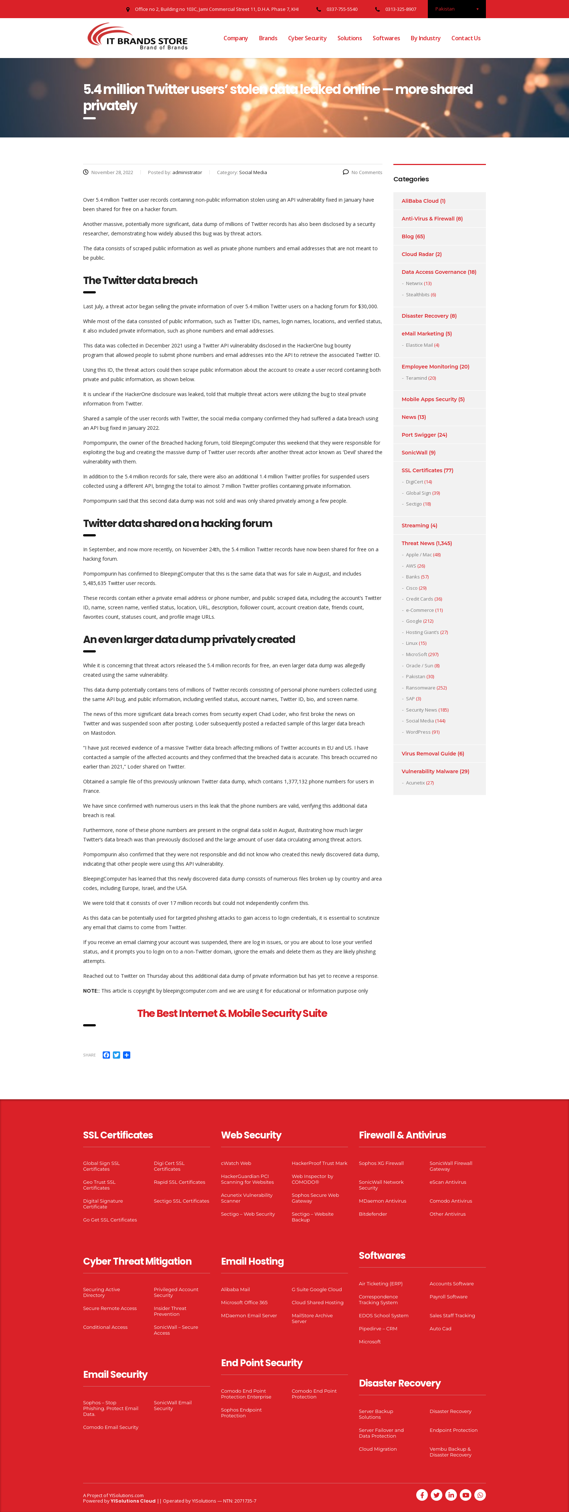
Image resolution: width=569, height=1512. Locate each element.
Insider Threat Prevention (170, 1311)
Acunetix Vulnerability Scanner (247, 1198)
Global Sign (418, 493)
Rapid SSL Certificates (179, 1182)
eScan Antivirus (448, 1182)
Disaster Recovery (425, 316)
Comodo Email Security (110, 1427)
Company (236, 38)
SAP (410, 698)
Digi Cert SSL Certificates (169, 1166)
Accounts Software (452, 1283)
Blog (408, 236)
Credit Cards (419, 599)
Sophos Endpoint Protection (241, 1412)
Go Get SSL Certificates (110, 1220)
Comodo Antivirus (451, 1201)
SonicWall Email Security (173, 1405)
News (409, 417)
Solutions (349, 38)
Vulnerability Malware (430, 771)
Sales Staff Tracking (452, 1315)
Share (89, 1055)
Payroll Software (449, 1296)
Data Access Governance (434, 272)
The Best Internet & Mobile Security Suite (232, 1013)
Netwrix (414, 283)
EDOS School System (384, 1315)
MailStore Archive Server (312, 1318)
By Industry (426, 38)
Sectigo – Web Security (248, 1214)
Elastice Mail (419, 345)
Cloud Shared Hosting (318, 1302)
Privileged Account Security (176, 1292)
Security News (421, 709)
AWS (411, 566)
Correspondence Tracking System (378, 1299)
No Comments (362, 172)
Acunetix (415, 782)
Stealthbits (418, 294)
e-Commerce (420, 610)
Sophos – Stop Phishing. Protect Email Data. (110, 1408)
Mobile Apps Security (429, 399)
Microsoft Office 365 (244, 1302)
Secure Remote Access (110, 1308)
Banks (413, 576)
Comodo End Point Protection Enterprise (246, 1394)
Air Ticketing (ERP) (381, 1283)
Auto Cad (440, 1328)
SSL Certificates (422, 470)
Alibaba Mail (235, 1289)
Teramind (416, 378)
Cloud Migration (378, 1449)
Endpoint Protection (454, 1430)
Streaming (415, 525)
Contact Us (465, 38)
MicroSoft (416, 654)
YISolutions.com (126, 1495)
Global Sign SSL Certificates (101, 1166)
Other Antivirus (448, 1214)
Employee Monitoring (430, 366)
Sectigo (414, 503)
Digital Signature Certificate (103, 1204)
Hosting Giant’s (422, 632)
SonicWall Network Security (381, 1185)
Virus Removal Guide (429, 753)
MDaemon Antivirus (382, 1201)
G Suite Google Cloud (317, 1289)
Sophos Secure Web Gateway (315, 1198)
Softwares (386, 38)
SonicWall (414, 452)
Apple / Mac (419, 554)
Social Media (420, 720)
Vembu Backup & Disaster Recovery (450, 1452)
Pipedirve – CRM (378, 1328)
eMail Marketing (423, 333)
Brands (268, 38)
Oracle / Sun (419, 665)
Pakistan (415, 676)
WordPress (418, 732)
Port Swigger (419, 435)
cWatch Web (236, 1163)
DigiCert (414, 481)
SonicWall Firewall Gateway (451, 1166)
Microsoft (370, 1341)
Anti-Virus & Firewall (428, 218)
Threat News (418, 543)
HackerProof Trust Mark (319, 1163)
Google (414, 621)
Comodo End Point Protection (314, 1394)
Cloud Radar (418, 254)
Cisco (412, 588)
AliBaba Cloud (420, 201)
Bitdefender (373, 1214)
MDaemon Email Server (249, 1315)
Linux (412, 643)
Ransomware (420, 687)
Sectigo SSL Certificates (181, 1201)
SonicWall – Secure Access (176, 1330)
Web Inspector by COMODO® (312, 1179)
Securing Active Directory (101, 1292)
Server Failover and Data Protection (381, 1433)
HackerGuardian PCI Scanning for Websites (247, 1179)
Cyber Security (307, 38)
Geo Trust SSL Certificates (99, 1185)
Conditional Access (105, 1327)
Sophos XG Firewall (381, 1163)
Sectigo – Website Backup (312, 1217)
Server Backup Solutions (376, 1414)
